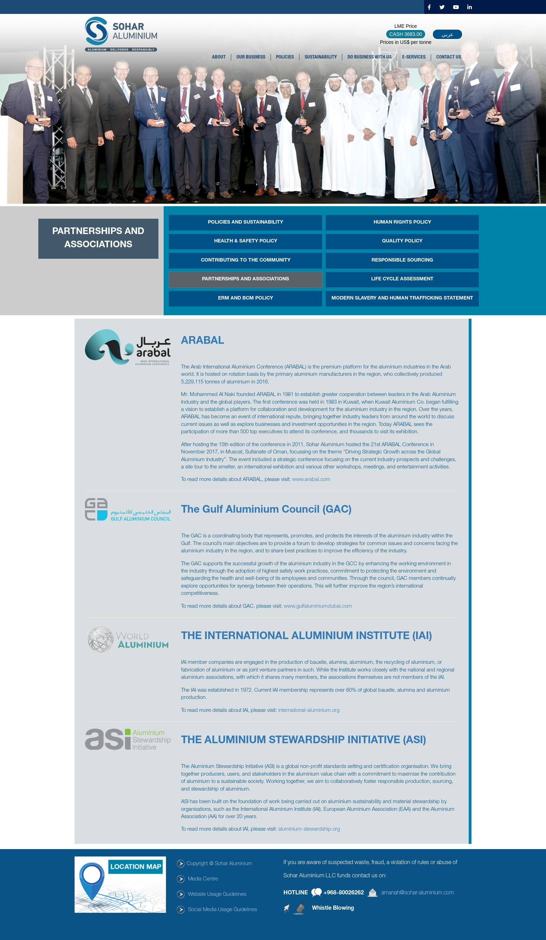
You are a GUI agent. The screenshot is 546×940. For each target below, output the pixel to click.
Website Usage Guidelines (217, 894)
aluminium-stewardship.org (309, 829)
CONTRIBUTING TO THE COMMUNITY (245, 260)
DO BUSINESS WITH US (369, 57)
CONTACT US (448, 57)
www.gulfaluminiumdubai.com (318, 606)
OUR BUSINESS (250, 57)
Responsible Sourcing (402, 260)
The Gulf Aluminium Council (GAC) (266, 510)
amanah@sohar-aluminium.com (417, 893)
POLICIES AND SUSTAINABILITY (245, 222)
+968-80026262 (343, 893)
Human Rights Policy (402, 222)
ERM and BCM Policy (245, 298)
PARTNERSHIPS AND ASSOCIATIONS (245, 279)
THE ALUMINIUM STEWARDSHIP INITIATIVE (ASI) (303, 741)
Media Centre (203, 879)
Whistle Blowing (333, 908)
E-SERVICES (414, 57)
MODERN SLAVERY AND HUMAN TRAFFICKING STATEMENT (402, 298)
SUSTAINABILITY (321, 57)
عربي (447, 34)
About (219, 57)
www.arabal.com (311, 479)
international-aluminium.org (309, 710)
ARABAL (202, 341)
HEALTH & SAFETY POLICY (245, 241)
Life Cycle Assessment (402, 279)
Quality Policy (402, 241)
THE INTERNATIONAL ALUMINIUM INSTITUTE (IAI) (306, 637)
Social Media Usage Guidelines (222, 909)
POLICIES (285, 57)
